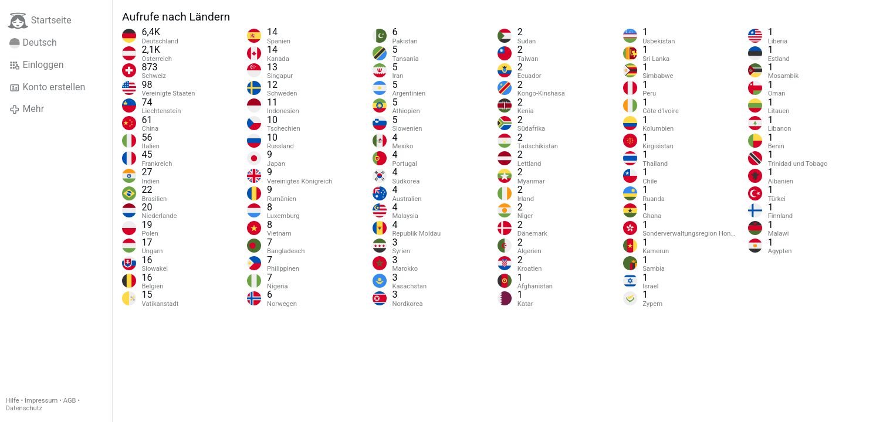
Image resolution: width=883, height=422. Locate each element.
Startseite (40, 21)
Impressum (41, 400)
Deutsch (33, 43)
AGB (69, 400)
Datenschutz (24, 408)
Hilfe (12, 400)
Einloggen (36, 65)
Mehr (26, 109)
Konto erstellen (47, 87)
